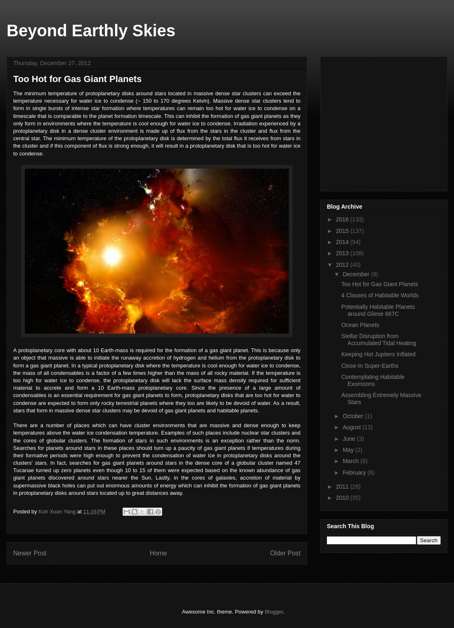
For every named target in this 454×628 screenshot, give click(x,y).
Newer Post (30, 553)
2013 (343, 253)
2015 (343, 231)
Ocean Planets (360, 325)
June (350, 438)
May (349, 450)
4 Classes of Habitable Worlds (380, 295)
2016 (343, 219)
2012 (343, 264)
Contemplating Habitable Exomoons (372, 380)
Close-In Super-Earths (370, 365)
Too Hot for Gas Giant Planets (379, 284)
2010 (343, 497)
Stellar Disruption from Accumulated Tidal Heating (378, 339)
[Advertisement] (389, 121)
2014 (343, 242)
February (355, 472)
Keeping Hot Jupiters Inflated (378, 354)
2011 (343, 486)
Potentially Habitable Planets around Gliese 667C (378, 310)
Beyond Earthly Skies (91, 30)
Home (158, 553)
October (354, 416)
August (352, 427)
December (357, 274)
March (351, 461)
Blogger (274, 612)
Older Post (285, 553)
